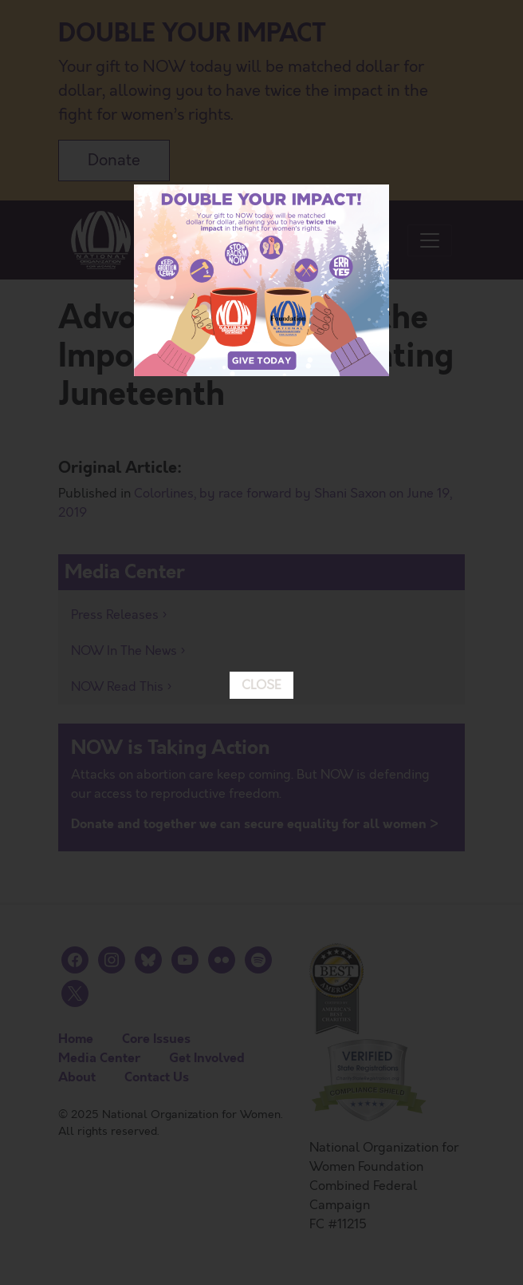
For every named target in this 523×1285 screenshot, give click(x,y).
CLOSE (261, 576)
